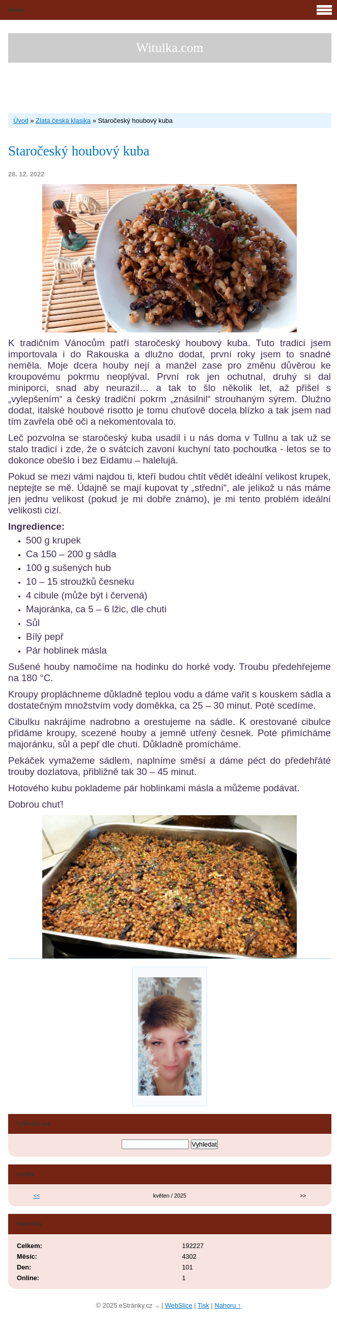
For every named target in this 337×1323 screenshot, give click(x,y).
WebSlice (178, 1305)
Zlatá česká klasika (63, 120)
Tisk (203, 1305)
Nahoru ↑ (227, 1305)
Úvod (21, 120)
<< (37, 1195)
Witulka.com (170, 47)
